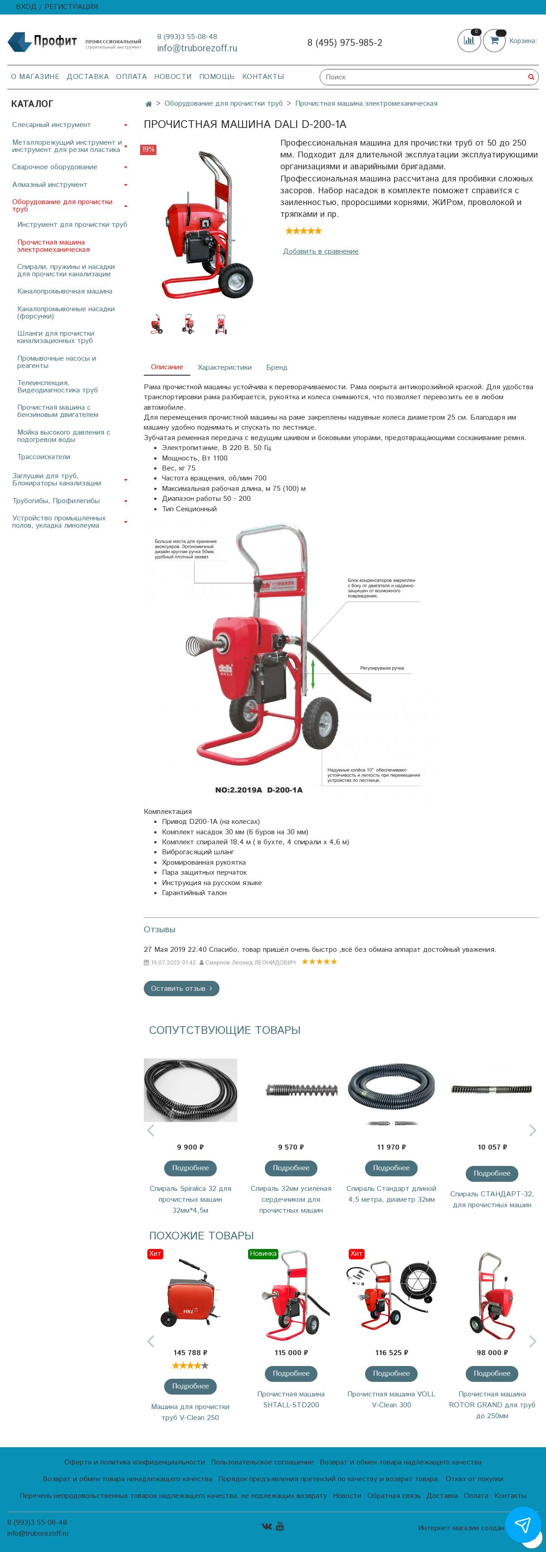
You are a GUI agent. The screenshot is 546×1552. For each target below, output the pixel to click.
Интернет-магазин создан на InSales (478, 1528)
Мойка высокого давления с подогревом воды (63, 436)
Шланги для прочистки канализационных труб (55, 337)
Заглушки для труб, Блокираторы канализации (56, 480)
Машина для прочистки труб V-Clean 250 (190, 1412)
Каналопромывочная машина (64, 291)
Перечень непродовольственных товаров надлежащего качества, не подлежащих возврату (173, 1496)
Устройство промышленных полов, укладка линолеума (59, 522)
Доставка (88, 77)
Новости (173, 77)
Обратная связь (394, 1496)
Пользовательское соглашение (262, 1462)
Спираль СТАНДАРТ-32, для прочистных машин (492, 1199)
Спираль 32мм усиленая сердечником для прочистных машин (291, 1200)
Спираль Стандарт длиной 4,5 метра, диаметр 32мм (391, 1194)
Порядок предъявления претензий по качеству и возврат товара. (329, 1479)
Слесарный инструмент (51, 125)
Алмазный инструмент (50, 185)
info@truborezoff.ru (197, 48)
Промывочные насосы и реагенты (56, 362)
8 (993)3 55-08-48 (187, 37)
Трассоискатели (43, 457)
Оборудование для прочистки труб (224, 103)
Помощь (217, 77)
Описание (167, 367)
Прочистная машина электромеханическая (366, 103)
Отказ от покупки (474, 1479)
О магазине (35, 77)
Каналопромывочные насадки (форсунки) (66, 313)
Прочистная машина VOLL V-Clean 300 (391, 1399)
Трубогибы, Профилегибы (56, 501)
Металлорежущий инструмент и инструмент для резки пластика (67, 146)
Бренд (277, 367)
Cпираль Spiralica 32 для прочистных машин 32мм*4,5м (190, 1200)
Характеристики (225, 367)
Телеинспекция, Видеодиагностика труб (57, 387)
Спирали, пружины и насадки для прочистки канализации (66, 270)
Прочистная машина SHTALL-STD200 (291, 1399)
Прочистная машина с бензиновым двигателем (57, 411)
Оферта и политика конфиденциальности (134, 1462)
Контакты (263, 77)
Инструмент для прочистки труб (72, 225)
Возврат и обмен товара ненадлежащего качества (127, 1479)
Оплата (131, 77)
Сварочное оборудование (55, 167)
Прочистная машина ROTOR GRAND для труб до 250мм (492, 1405)
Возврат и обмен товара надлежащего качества (401, 1462)
